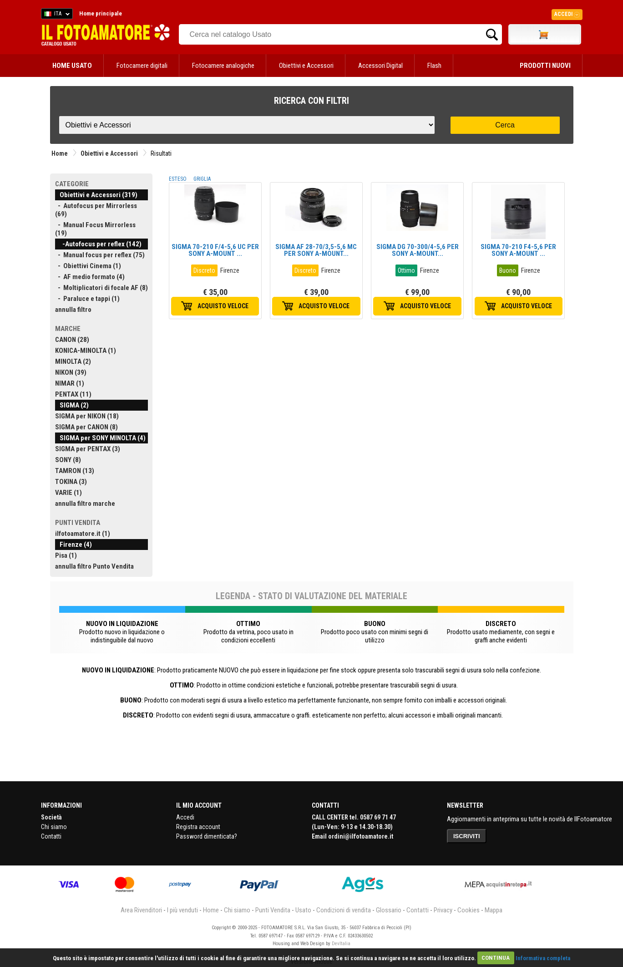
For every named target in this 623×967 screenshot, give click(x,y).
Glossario (388, 910)
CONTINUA (495, 957)
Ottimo (406, 270)
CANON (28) (72, 340)
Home (59, 153)
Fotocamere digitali (141, 65)
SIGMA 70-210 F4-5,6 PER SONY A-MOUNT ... (518, 250)
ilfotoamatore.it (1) (82, 533)
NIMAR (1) (69, 383)
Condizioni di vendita (343, 910)
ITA (55, 15)
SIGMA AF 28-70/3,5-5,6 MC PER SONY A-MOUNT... (316, 250)
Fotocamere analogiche (223, 65)
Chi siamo (54, 826)
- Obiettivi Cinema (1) (88, 266)
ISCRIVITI (466, 836)
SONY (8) (68, 460)
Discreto (204, 270)
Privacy (443, 910)
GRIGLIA (202, 179)
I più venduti (182, 910)
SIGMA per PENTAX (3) (87, 449)
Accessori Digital (380, 65)
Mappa (493, 910)
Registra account (198, 826)
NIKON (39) (70, 372)
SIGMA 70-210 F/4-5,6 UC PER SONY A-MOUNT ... (215, 250)
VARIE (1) (68, 493)
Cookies (468, 910)
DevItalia (341, 944)
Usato (303, 910)
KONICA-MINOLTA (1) (85, 350)
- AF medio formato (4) (90, 277)
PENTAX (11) (73, 394)
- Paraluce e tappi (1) (87, 299)
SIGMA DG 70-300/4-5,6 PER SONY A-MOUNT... (417, 250)
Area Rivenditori (141, 910)
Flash (434, 65)
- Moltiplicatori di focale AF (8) (101, 288)
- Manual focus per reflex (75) (100, 255)
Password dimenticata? (206, 836)
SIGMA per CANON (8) (86, 427)
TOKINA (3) (71, 482)
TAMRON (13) (74, 471)
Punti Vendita (272, 910)
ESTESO (178, 179)
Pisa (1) (66, 555)
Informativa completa (543, 957)
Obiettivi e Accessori (306, 65)
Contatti (51, 836)
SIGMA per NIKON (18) (87, 416)
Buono (507, 270)
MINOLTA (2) (73, 361)
